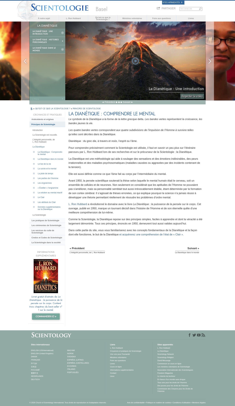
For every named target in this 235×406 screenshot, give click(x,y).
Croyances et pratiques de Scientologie (125, 351)
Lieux (112, 376)
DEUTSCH (35, 379)
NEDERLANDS (37, 376)
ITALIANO (71, 369)
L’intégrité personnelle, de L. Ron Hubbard (43, 140)
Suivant (126, 102)
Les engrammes (45, 183)
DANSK (34, 357)
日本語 (33, 367)
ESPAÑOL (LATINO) (75, 360)
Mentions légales (199, 403)
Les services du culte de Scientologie (42, 231)
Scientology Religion (165, 357)
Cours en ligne (116, 367)
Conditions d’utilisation (181, 403)
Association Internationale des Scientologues (175, 370)
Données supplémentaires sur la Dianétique (49, 208)
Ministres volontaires (132, 18)
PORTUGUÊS (72, 372)
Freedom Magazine (165, 373)
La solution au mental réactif (50, 193)
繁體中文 (34, 373)
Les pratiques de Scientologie (45, 220)
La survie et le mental (47, 169)
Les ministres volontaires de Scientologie (173, 367)
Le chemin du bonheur (166, 376)
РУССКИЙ (35, 370)
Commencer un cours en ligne (169, 364)
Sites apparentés (172, 2)
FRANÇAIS (35, 360)
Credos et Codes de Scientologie (46, 238)
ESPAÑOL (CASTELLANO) (78, 363)
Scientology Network (165, 354)
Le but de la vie (44, 164)
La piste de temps (45, 173)
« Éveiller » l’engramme (48, 188)
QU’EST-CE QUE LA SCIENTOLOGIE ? (53, 108)
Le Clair (41, 197)
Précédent (110, 102)
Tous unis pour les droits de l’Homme (172, 382)
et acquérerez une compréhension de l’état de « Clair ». (151, 234)
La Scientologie (39, 215)
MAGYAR (71, 350)
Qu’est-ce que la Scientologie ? (102, 18)
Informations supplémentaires (121, 370)
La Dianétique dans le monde (44, 49)
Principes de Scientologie (43, 124)
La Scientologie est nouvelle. (44, 135)
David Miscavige (163, 360)
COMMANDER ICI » (46, 316)
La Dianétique (38, 147)
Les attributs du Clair (47, 202)
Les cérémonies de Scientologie (46, 225)
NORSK (70, 353)
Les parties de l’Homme (48, 178)
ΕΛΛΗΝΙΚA (71, 366)
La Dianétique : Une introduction (43, 32)
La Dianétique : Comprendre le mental (50, 153)
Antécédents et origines (42, 119)
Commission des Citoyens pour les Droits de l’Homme (175, 390)
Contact (113, 373)
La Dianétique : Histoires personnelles (46, 41)
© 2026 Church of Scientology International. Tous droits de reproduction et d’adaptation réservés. (67, 403)
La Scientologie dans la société (46, 242)
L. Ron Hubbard (73, 18)
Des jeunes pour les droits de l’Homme (172, 386)
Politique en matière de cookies (158, 403)
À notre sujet (44, 18)
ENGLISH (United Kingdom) (42, 353)
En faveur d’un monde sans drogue (171, 379)
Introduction (37, 130)
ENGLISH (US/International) (42, 350)
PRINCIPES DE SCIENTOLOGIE (87, 108)
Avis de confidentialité (135, 403)
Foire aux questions (161, 18)
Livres (191, 18)
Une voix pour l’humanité (120, 354)
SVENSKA (71, 357)
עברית (34, 363)
